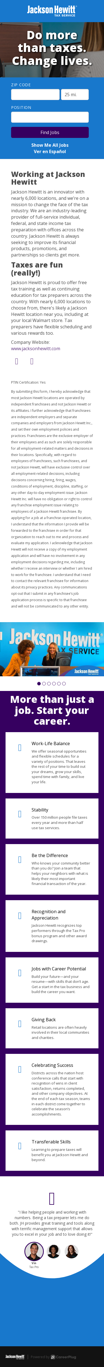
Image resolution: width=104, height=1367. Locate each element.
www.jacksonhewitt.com (35, 348)
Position (21, 107)
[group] (52, 649)
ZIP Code (21, 84)
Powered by (53, 1357)
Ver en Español (50, 151)
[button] (39, 683)
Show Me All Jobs (50, 145)
